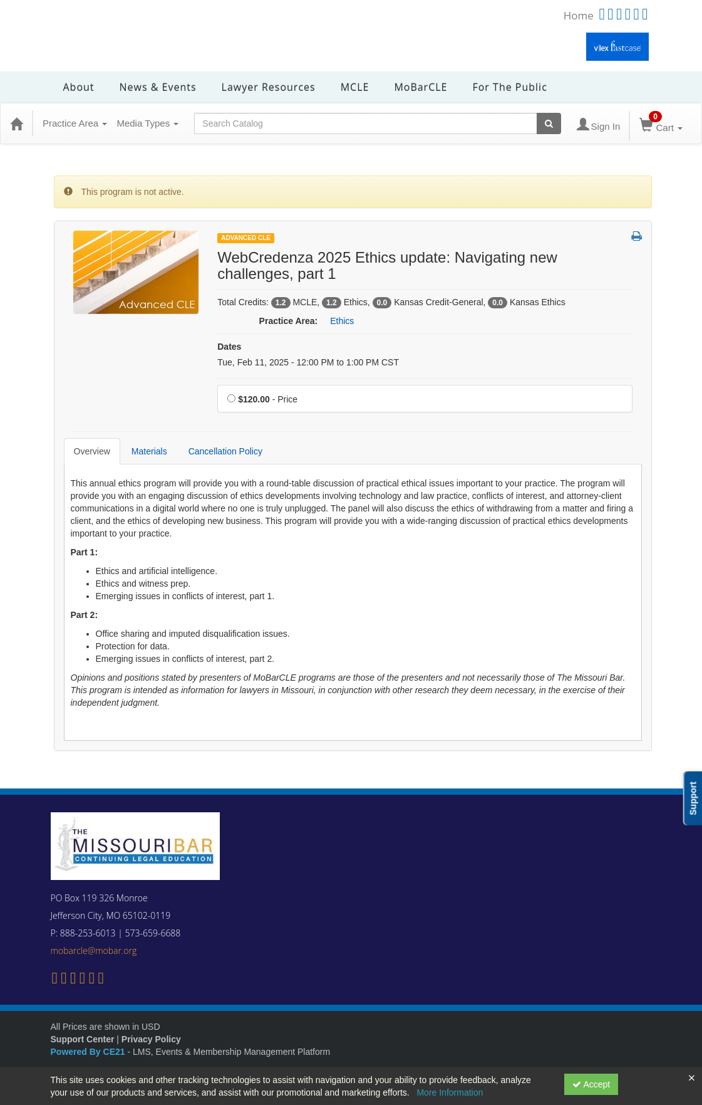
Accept (591, 1084)
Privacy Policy (151, 1039)
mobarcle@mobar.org (94, 950)
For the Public (509, 87)
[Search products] (549, 123)
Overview (92, 451)
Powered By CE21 (89, 1052)
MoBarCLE (420, 87)
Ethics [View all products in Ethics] (342, 321)
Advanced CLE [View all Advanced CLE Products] (246, 237)
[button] (636, 237)
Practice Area (75, 123)
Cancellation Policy (225, 451)
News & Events (158, 87)
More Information (449, 1092)
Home (579, 15)
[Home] (16, 123)
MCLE (355, 87)
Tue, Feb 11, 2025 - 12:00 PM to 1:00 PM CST (308, 362)
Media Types (147, 123)
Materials (149, 451)
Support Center (83, 1039)
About (79, 87)
